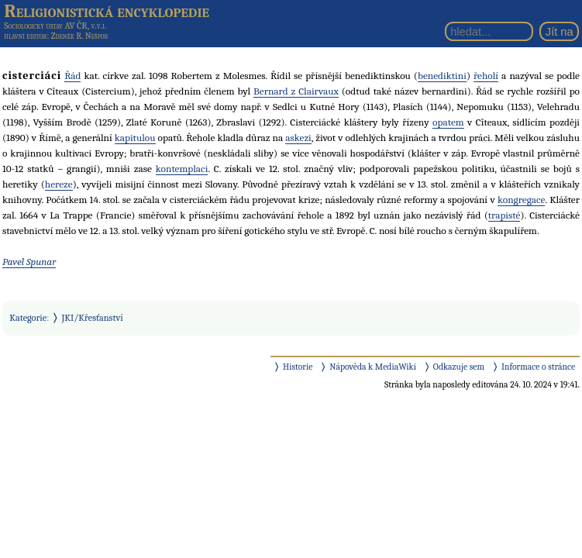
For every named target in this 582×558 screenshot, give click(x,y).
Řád (72, 75)
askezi (298, 137)
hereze (59, 184)
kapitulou (135, 137)
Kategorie (27, 317)
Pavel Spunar (29, 261)
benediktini (442, 75)
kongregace (521, 199)
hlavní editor (25, 36)
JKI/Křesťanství (92, 317)
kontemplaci (182, 168)
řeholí (486, 75)
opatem (448, 122)
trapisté (504, 215)
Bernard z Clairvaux (296, 91)
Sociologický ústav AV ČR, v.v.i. (55, 25)
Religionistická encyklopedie (106, 11)
